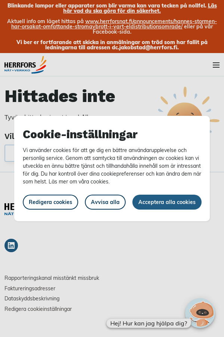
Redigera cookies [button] (50, 201)
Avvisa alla (105, 201)
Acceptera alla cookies (167, 201)
